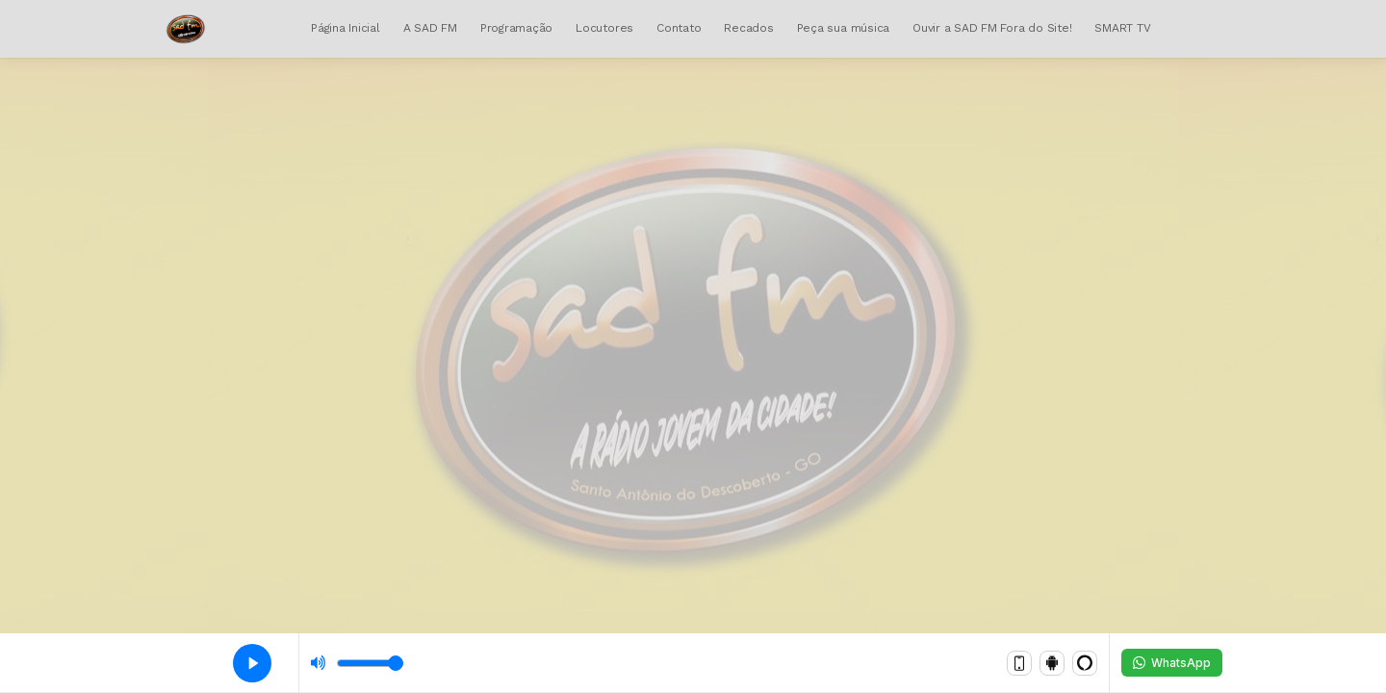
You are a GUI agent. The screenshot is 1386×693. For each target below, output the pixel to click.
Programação (516, 28)
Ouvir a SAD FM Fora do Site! (991, 28)
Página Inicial (345, 28)
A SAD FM (430, 28)
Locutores (604, 28)
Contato (678, 28)
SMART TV (1122, 28)
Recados (748, 28)
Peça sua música (843, 28)
